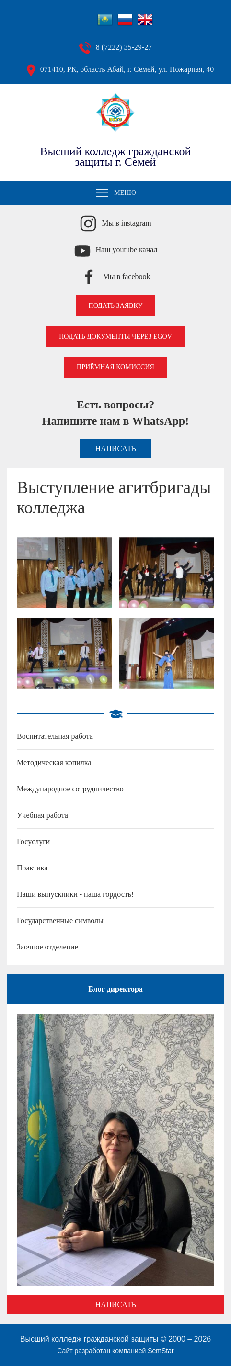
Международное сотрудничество (70, 789)
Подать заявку (116, 305)
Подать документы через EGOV (115, 336)
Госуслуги (33, 841)
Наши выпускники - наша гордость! (75, 894)
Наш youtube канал (127, 250)
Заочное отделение (47, 947)
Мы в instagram (126, 223)
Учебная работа (42, 815)
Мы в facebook (126, 276)
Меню (115, 193)
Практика (32, 868)
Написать (115, 448)
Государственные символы (60, 920)
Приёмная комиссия (115, 367)
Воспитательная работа (55, 736)
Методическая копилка (54, 762)
